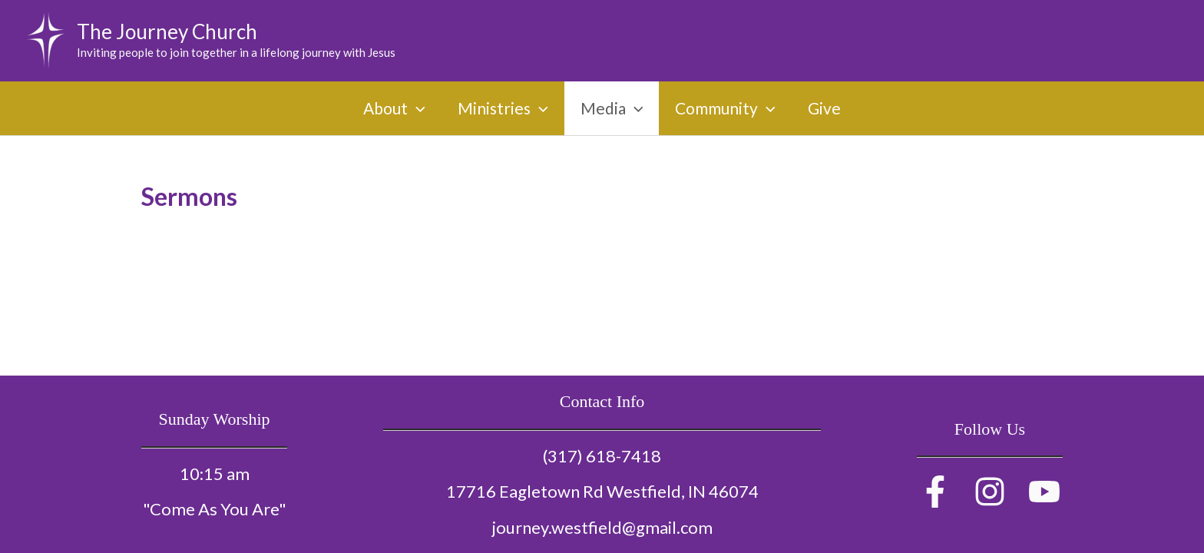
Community (725, 108)
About (394, 108)
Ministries (503, 108)
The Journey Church (167, 31)
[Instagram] (989, 491)
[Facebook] (935, 491)
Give (824, 108)
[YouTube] (1044, 491)
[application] (416, 108)
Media (611, 108)
